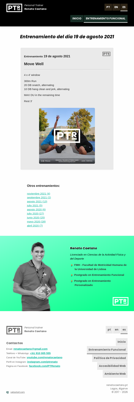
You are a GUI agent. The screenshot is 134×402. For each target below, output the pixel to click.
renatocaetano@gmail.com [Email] (30, 348)
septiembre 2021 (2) (39, 197)
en (116, 7)
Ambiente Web (115, 374)
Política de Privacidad (110, 358)
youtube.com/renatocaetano (44, 357)
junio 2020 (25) (36, 217)
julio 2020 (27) (35, 213)
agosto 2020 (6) (36, 209)
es (123, 7)
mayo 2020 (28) (36, 221)
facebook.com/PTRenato (44, 365)
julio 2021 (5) (34, 205)
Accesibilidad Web (112, 366)
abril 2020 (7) (35, 225)
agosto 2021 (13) (37, 201)
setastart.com (15, 392)
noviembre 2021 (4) (38, 193)
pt (108, 7)
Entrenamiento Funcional (105, 18)
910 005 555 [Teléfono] (40, 353)
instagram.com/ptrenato (42, 361)
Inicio (76, 18)
